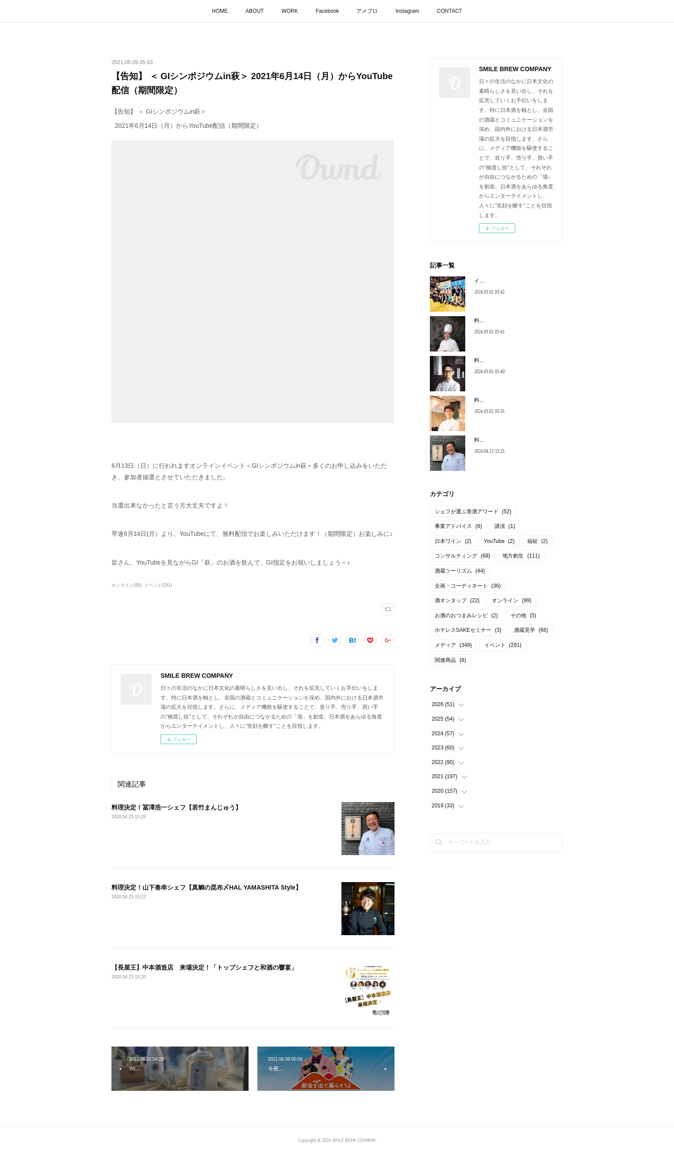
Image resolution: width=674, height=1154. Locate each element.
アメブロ (367, 11)
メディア (453, 645)
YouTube (499, 541)
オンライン (511, 600)
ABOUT (254, 11)
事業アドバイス (458, 526)
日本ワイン (453, 541)
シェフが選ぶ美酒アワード (473, 511)
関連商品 (450, 660)
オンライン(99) (126, 585)
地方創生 (521, 556)
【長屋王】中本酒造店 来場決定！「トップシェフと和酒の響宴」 (204, 967)
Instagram (407, 11)
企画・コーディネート (468, 586)
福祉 (537, 541)
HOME (220, 11)
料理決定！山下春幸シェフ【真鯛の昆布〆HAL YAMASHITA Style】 (206, 887)
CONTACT (449, 11)
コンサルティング (462, 556)
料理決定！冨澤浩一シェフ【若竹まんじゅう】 (176, 807)
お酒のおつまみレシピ (466, 615)
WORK (289, 11)
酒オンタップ (457, 600)
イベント (502, 645)
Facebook (327, 11)
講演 (504, 526)
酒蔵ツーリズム (460, 571)
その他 (523, 615)
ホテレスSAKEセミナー (468, 630)
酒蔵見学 (531, 630)
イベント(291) (158, 585)
